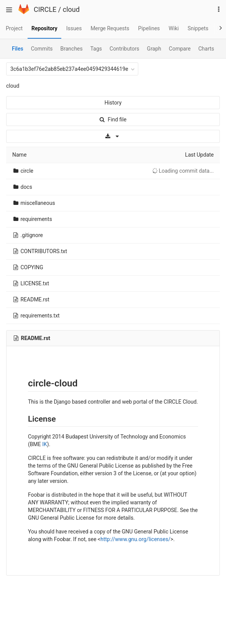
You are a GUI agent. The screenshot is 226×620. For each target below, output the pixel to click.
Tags (96, 49)
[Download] (113, 136)
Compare (180, 49)
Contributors (124, 49)
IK (44, 444)
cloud (71, 9)
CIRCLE (45, 9)
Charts (206, 49)
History (113, 103)
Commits (42, 49)
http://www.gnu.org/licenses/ (135, 539)
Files (17, 49)
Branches (72, 49)
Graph (154, 49)
